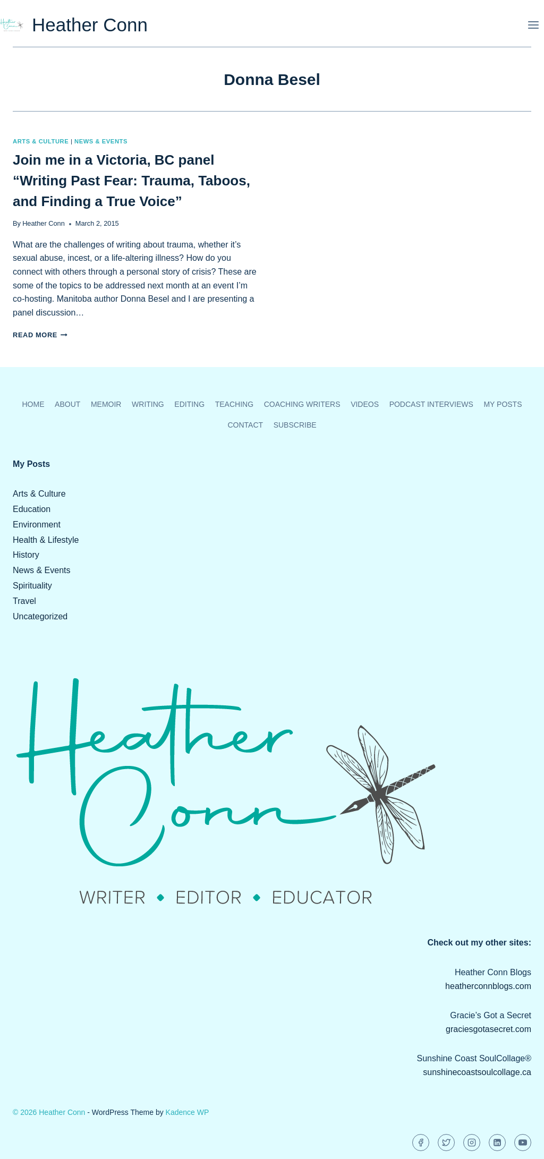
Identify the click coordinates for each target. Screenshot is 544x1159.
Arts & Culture (41, 141)
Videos (365, 404)
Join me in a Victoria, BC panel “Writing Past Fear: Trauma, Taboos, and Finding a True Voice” (131, 180)
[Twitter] (446, 1142)
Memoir (106, 404)
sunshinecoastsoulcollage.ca (477, 1072)
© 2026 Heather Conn (49, 1112)
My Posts (502, 404)
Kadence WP (187, 1112)
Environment (37, 524)
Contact (245, 425)
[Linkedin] (497, 1142)
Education (31, 509)
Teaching (234, 404)
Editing (189, 404)
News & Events (101, 141)
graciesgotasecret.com (488, 1029)
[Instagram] (471, 1142)
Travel (24, 601)
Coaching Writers (302, 404)
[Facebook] (420, 1142)
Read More (40, 335)
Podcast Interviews (431, 404)
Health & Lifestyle (46, 539)
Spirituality (32, 585)
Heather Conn (43, 223)
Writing (148, 404)
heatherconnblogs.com (488, 986)
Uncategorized (40, 616)
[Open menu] (533, 24)
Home (33, 404)
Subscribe (295, 425)
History (26, 554)
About (67, 404)
